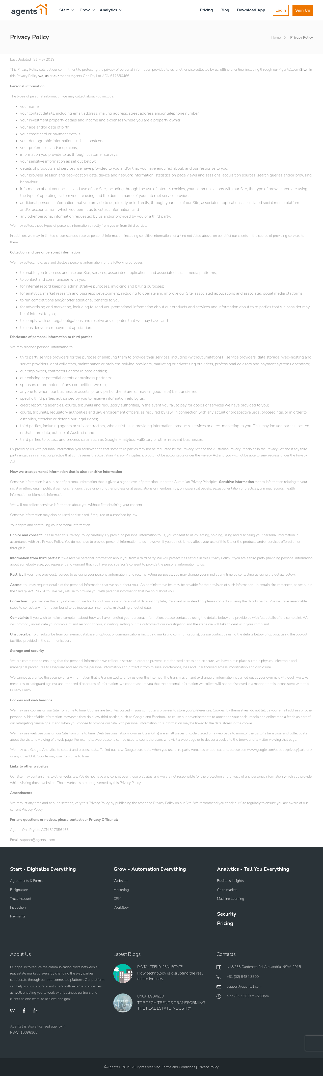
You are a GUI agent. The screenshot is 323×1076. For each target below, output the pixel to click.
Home (276, 37)
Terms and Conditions (178, 1067)
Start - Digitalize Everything (43, 869)
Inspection (18, 907)
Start (64, 10)
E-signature (19, 889)
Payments (17, 916)
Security (226, 914)
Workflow (121, 907)
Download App (251, 10)
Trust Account (20, 898)
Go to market (227, 889)
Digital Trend (149, 967)
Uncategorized (150, 996)
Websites (121, 880)
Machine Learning (230, 898)
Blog (225, 10)
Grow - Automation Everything (150, 869)
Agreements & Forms (26, 880)
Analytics (108, 10)
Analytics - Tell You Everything (253, 869)
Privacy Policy (208, 1067)
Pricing (206, 10)
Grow (84, 10)
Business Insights (230, 880)
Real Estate (173, 967)
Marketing (121, 889)
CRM (117, 898)
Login (281, 10)
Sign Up (302, 10)
